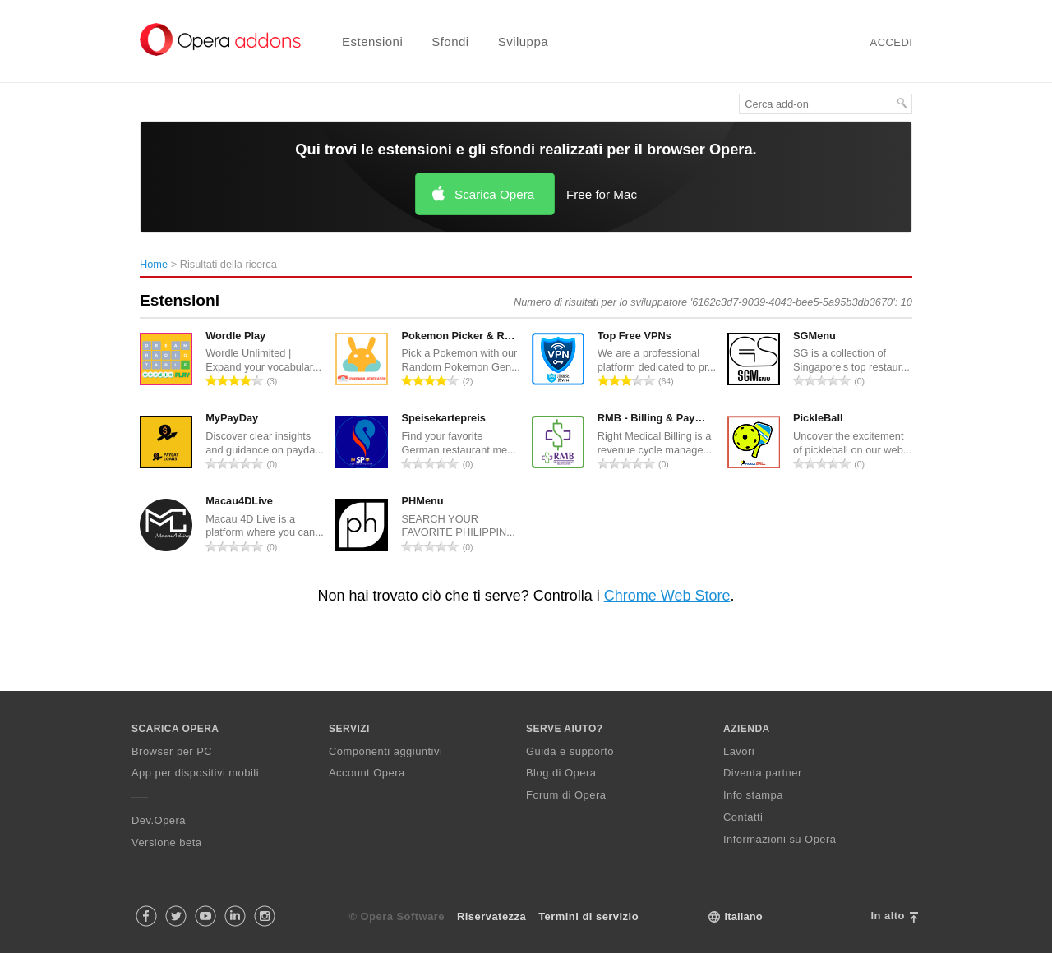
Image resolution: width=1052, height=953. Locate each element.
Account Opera (367, 773)
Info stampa (753, 795)
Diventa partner (762, 773)
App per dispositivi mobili (195, 773)
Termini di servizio (588, 916)
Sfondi (450, 41)
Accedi (891, 42)
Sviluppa (523, 41)
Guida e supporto (570, 751)
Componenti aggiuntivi (385, 751)
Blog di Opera (561, 773)
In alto (887, 915)
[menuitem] (362, 41)
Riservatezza (491, 916)
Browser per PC (172, 751)
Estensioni (372, 41)
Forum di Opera (566, 795)
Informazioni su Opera (780, 839)
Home (154, 264)
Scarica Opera (494, 194)
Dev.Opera (159, 820)
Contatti (743, 817)
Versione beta (166, 842)
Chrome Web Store (667, 595)
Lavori (738, 751)
